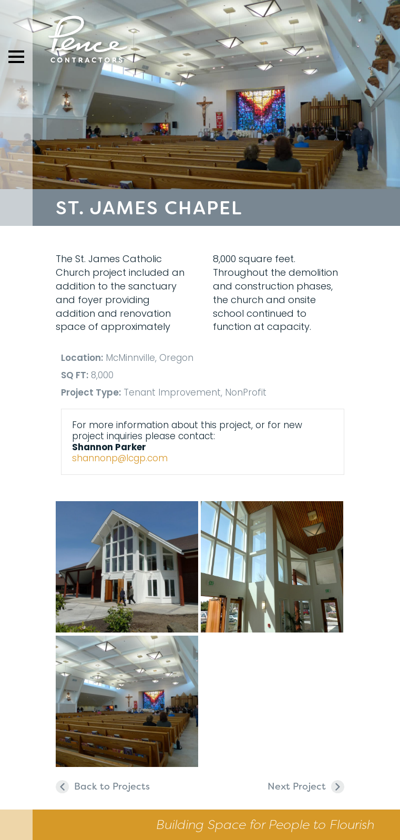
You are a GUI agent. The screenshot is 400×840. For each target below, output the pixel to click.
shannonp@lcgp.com (120, 458)
